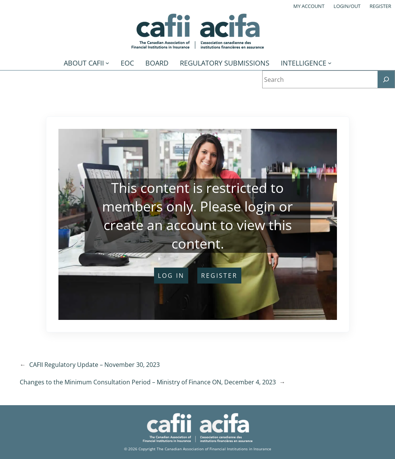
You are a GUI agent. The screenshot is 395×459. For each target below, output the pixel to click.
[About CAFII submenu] (107, 63)
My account (308, 6)
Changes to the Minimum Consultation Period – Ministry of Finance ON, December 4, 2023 (148, 382)
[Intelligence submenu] (330, 63)
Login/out (347, 6)
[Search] (386, 79)
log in (171, 275)
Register (380, 6)
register (219, 275)
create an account (160, 225)
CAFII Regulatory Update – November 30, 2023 (94, 364)
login (259, 206)
